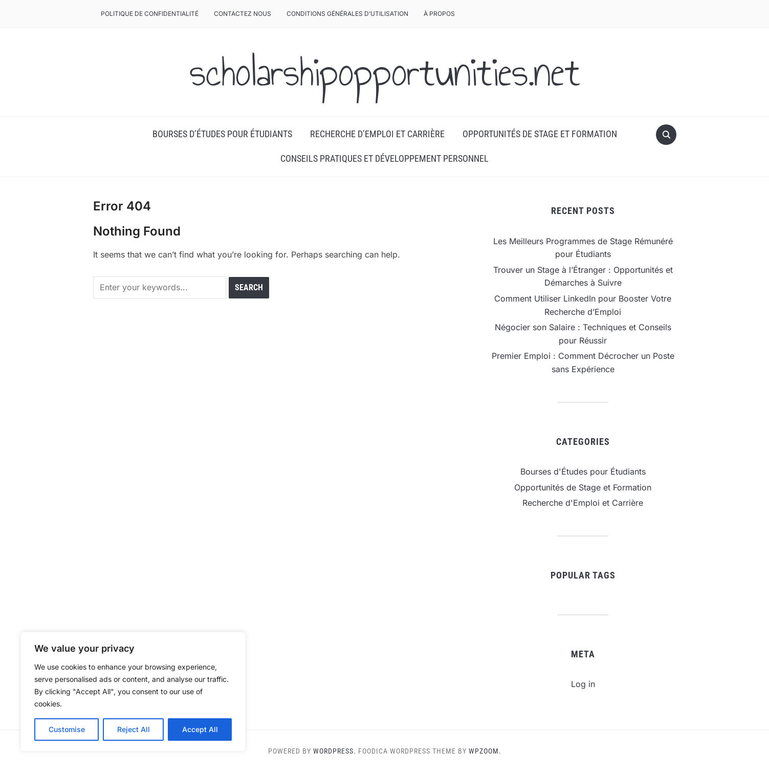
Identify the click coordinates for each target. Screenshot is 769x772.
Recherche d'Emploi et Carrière (582, 503)
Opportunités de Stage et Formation (540, 133)
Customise (67, 729)
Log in (583, 684)
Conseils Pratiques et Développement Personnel (384, 158)
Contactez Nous (242, 13)
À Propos (439, 13)
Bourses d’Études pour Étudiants (222, 133)
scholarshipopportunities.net (384, 72)
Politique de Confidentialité (150, 13)
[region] (133, 692)
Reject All (133, 729)
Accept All (200, 729)
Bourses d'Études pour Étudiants (583, 471)
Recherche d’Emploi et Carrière (377, 133)
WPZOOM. (485, 751)
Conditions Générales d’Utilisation (347, 13)
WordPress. (334, 751)
